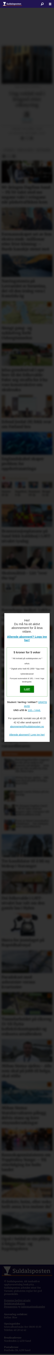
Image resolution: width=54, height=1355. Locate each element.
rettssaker (43, 150)
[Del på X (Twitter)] (27, 138)
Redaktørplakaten (14, 1303)
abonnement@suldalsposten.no (27, 726)
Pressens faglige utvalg (17, 1300)
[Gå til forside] (12, 4)
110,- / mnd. (34, 710)
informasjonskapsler (33, 1306)
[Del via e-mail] (31, 138)
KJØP (27, 689)
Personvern (11, 1306)
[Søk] (42, 4)
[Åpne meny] (50, 4)
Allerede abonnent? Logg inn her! (27, 734)
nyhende (9, 150)
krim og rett (25, 150)
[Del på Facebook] (22, 138)
